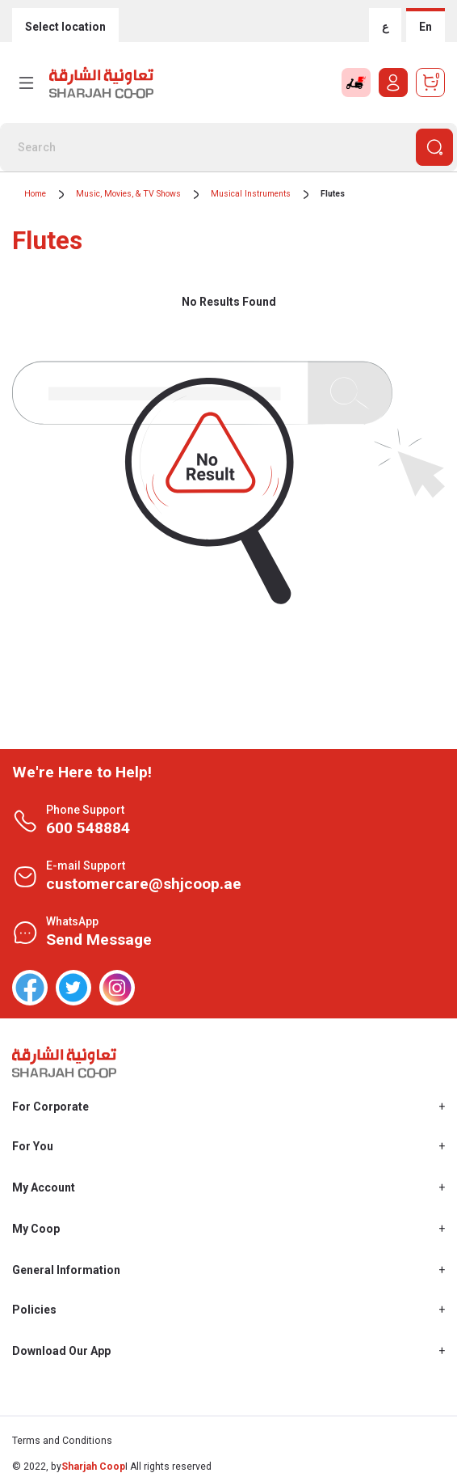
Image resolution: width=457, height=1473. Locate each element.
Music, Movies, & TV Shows (128, 193)
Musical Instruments (251, 193)
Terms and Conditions (62, 1440)
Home (35, 193)
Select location (65, 26)
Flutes (333, 193)
